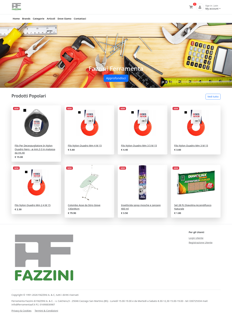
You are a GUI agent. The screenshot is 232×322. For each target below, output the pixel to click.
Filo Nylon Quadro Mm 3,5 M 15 (139, 145)
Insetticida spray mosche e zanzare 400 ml (141, 206)
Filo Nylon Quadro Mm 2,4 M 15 (32, 205)
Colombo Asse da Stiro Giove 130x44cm (84, 206)
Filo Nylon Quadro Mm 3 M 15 (191, 145)
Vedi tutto (213, 96)
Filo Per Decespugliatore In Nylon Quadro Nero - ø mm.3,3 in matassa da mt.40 (35, 149)
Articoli (51, 18)
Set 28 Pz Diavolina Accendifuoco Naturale (192, 206)
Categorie (38, 18)
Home (16, 18)
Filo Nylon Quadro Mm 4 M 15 (85, 145)
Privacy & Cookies (21, 310)
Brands (26, 18)
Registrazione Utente (200, 242)
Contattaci (80, 18)
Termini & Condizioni (46, 310)
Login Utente (196, 238)
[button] (17, 55)
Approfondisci (116, 78)
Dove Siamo (64, 18)
